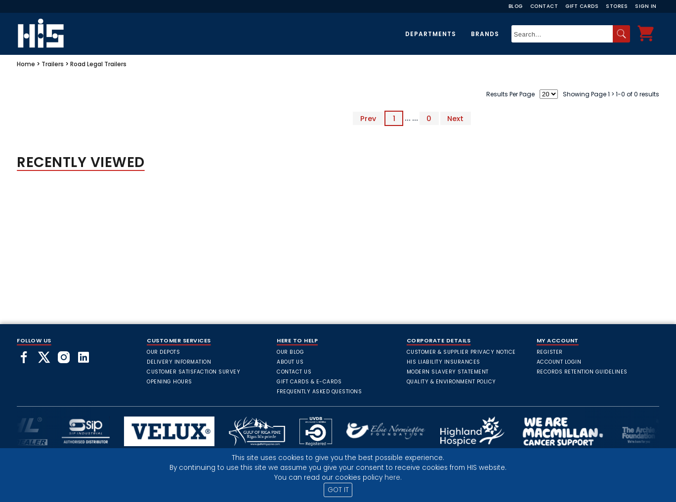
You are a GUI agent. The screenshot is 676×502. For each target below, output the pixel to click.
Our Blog (290, 352)
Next (455, 118)
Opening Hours (169, 381)
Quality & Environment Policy (451, 381)
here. (393, 477)
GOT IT (338, 490)
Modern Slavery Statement (448, 372)
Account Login (559, 362)
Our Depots (163, 352)
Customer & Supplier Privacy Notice (461, 352)
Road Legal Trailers (98, 64)
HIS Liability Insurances (443, 362)
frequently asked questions (319, 391)
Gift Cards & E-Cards (309, 381)
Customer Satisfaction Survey (193, 372)
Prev (368, 118)
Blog (515, 6)
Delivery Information (179, 362)
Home (26, 64)
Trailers (53, 64)
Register (550, 352)
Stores (617, 6)
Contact (544, 6)
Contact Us (294, 372)
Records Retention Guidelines (582, 372)
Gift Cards (581, 6)
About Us (290, 362)
